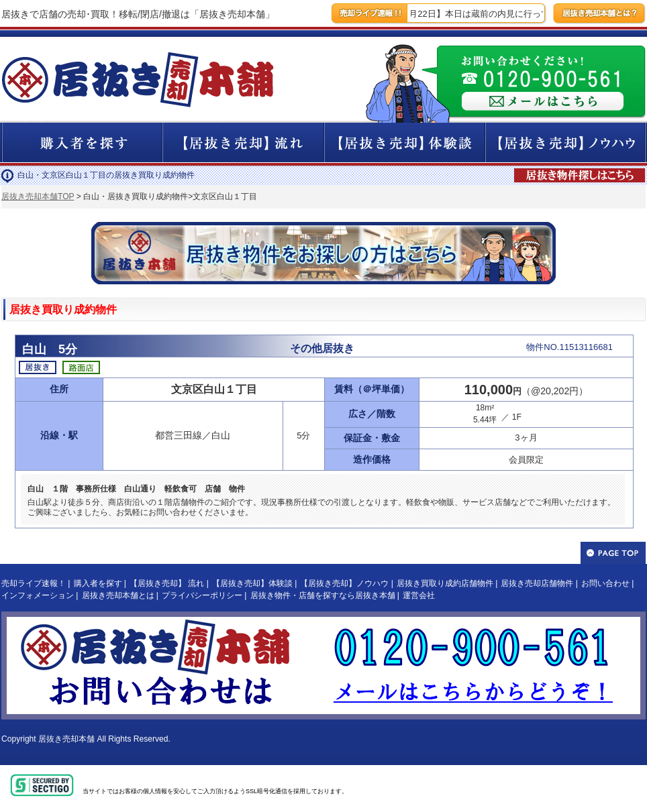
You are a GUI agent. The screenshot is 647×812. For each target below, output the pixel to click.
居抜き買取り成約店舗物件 (445, 583)
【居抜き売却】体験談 (252, 583)
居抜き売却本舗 (66, 739)
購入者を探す (98, 583)
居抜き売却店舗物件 (537, 583)
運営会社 (419, 595)
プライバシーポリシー (202, 595)
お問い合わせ (605, 583)
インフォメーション (37, 595)
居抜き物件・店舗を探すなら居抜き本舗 (322, 595)
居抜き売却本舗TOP (37, 196)
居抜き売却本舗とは (118, 595)
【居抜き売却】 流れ (167, 583)
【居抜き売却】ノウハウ (344, 583)
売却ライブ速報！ (33, 583)
